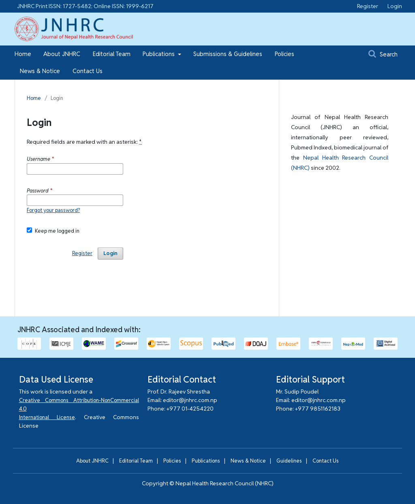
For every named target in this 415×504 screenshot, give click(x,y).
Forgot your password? (53, 210)
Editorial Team (111, 54)
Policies (284, 54)
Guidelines (289, 460)
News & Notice (40, 71)
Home (23, 54)
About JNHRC (61, 54)
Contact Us (88, 71)
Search (383, 54)
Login (394, 6)
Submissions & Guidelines (227, 54)
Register (367, 6)
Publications (159, 54)
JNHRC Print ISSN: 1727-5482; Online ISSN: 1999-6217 (85, 6)
